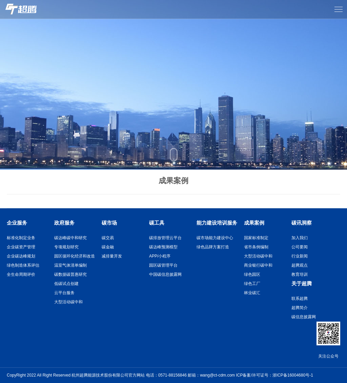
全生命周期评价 (21, 274)
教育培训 (299, 274)
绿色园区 (252, 274)
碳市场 (109, 223)
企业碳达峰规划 (21, 256)
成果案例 (254, 223)
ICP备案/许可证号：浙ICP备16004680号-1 (274, 375)
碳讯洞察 (301, 223)
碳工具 (156, 223)
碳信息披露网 (303, 316)
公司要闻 (299, 247)
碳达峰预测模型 (163, 247)
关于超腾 (301, 283)
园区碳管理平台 (163, 265)
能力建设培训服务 (217, 223)
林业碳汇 (252, 292)
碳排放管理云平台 (165, 237)
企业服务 (17, 223)
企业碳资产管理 (21, 247)
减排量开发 (112, 256)
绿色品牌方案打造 (213, 247)
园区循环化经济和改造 (74, 256)
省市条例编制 (256, 247)
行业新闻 (299, 256)
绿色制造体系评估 (23, 265)
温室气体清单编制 (70, 265)
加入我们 (299, 237)
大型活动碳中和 (68, 302)
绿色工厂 (252, 283)
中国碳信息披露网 (165, 274)
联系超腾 (299, 298)
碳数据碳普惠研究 (70, 274)
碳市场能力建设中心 (215, 237)
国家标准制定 (256, 237)
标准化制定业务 (21, 237)
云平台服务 (64, 292)
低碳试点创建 (66, 283)
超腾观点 (299, 265)
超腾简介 (299, 307)
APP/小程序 (159, 256)
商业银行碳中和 (258, 265)
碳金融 (108, 247)
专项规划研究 (66, 247)
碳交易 (108, 237)
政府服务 (64, 223)
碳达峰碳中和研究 (70, 237)
